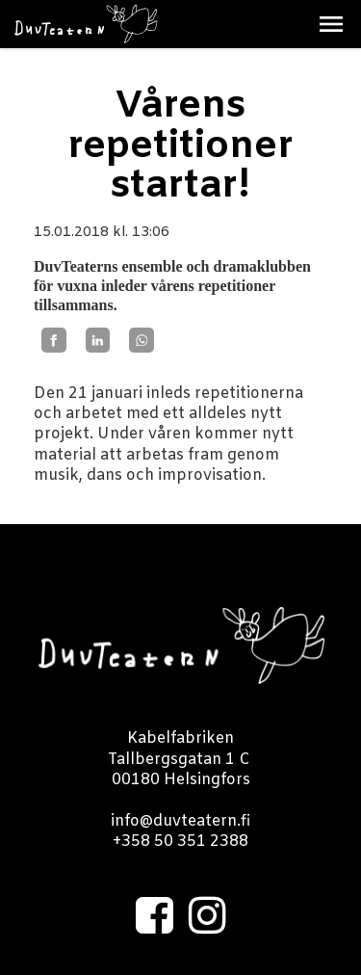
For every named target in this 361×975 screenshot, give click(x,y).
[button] (331, 24)
